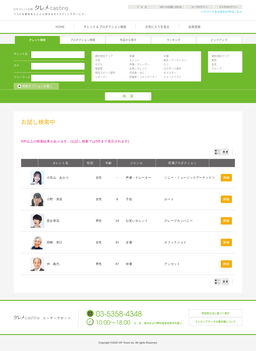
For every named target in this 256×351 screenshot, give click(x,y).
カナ (16, 65)
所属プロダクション (182, 163)
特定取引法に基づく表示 (216, 313)
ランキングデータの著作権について (215, 321)
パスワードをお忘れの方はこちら (221, 11)
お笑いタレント (138, 68)
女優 (166, 56)
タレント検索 (37, 40)
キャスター (170, 72)
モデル (99, 64)
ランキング (173, 40)
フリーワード (22, 77)
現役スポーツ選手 (105, 72)
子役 (97, 60)
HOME (60, 26)
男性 (214, 60)
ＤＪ (166, 64)
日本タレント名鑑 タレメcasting (50, 10)
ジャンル (136, 163)
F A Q (142, 7)
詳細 (226, 177)
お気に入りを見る (157, 26)
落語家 (99, 68)
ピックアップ (219, 40)
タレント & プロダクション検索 (105, 26)
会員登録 (194, 26)
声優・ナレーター (139, 64)
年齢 (108, 163)
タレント (134, 60)
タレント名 (21, 53)
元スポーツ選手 (172, 68)
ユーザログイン (199, 7)
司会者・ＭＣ (137, 72)
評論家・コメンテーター (143, 77)
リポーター (101, 77)
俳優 (131, 56)
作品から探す (128, 40)
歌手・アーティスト (175, 60)
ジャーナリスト (172, 77)
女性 (214, 64)
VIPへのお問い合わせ (171, 7)
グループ (217, 68)
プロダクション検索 (82, 40)
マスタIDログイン (228, 7)
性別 (90, 163)
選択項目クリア (104, 56)
